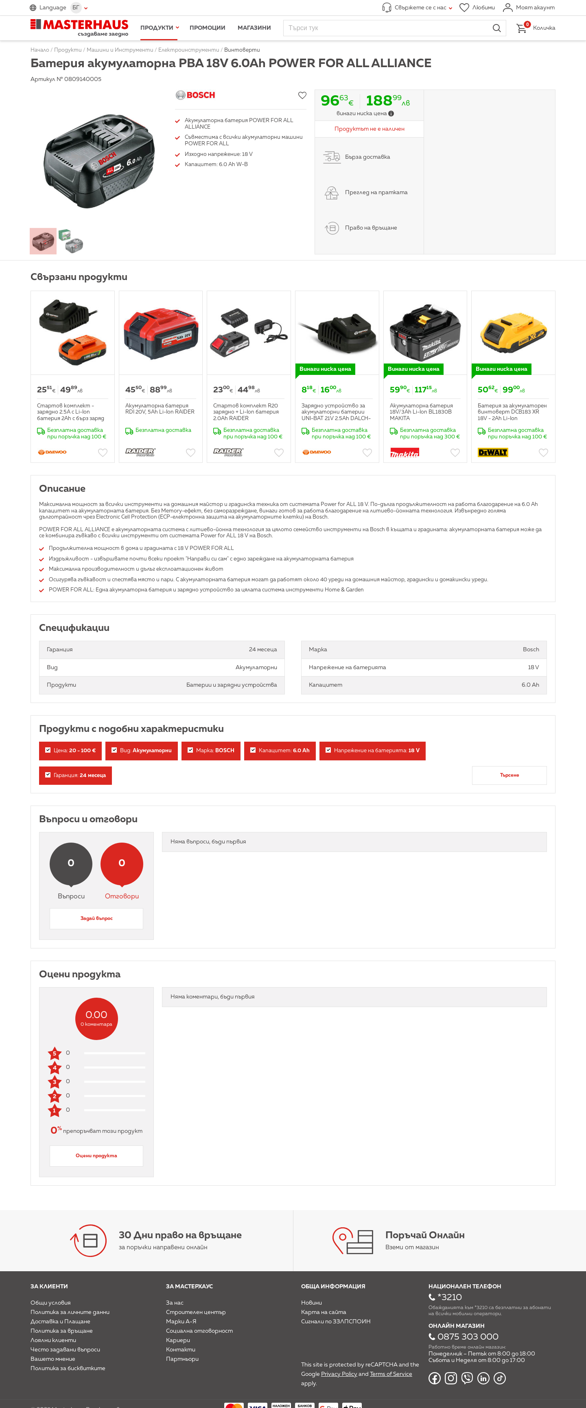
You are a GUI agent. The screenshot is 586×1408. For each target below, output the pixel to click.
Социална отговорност (199, 1331)
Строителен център (196, 1312)
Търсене (509, 775)
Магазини (254, 28)
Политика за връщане (62, 1331)
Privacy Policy (339, 1374)
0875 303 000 (468, 1337)
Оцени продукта (96, 1156)
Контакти (180, 1350)
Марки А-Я (181, 1322)
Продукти (156, 28)
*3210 (449, 1297)
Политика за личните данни (70, 1312)
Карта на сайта (323, 1312)
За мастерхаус (189, 1287)
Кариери (178, 1340)
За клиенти (49, 1287)
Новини (311, 1303)
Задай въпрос (97, 918)
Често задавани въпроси (65, 1350)
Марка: (211, 750)
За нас (175, 1303)
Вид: (142, 750)
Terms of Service (391, 1374)
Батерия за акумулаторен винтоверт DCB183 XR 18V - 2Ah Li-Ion (512, 412)
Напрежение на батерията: (373, 750)
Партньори (182, 1359)
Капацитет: (280, 750)
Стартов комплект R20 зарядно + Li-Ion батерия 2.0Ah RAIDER (246, 412)
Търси (497, 28)
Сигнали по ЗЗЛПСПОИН (336, 1322)
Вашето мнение (53, 1359)
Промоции (207, 28)
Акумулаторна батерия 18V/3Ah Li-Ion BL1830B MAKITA (421, 412)
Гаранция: (75, 775)
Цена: (70, 750)
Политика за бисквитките (68, 1368)
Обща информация (333, 1287)
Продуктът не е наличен (370, 129)
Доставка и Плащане (60, 1322)
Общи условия (51, 1303)
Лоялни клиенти (53, 1340)
